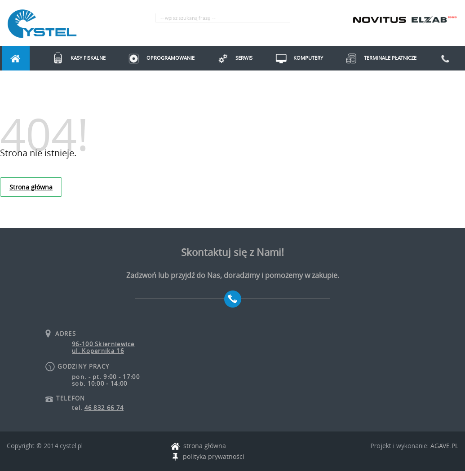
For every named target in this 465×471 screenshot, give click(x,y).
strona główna (198, 446)
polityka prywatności (207, 456)
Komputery (295, 57)
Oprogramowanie (158, 57)
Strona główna (31, 187)
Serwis (231, 57)
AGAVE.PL (444, 445)
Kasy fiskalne (75, 57)
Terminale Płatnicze (377, 57)
